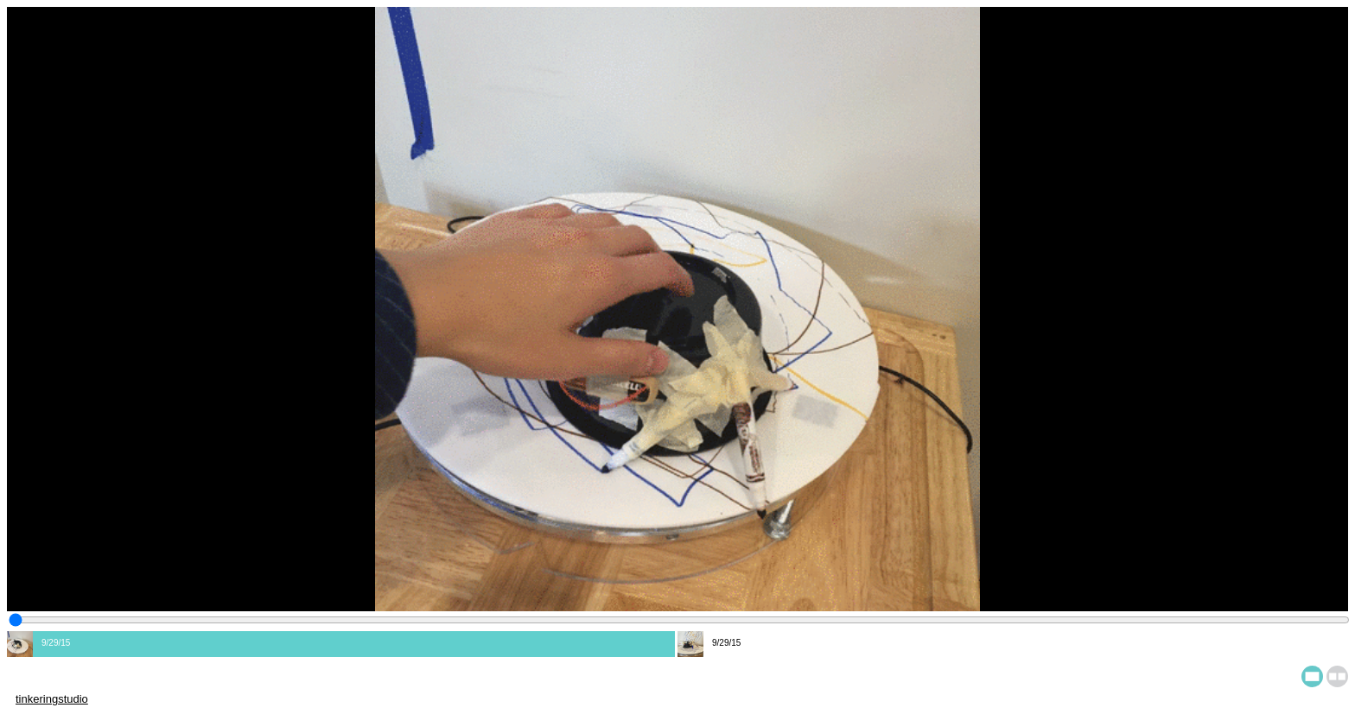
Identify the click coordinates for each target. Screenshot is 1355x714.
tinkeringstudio (52, 698)
